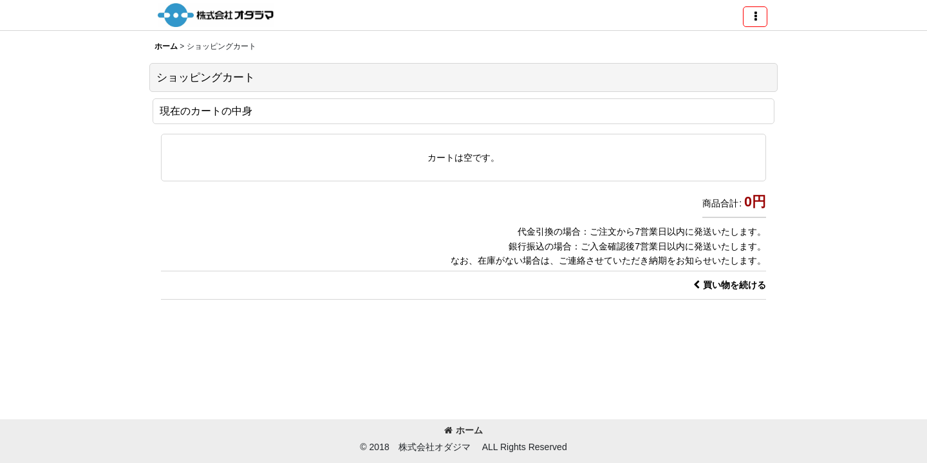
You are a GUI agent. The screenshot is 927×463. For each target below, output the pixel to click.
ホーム (463, 430)
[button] (755, 16)
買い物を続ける (729, 285)
